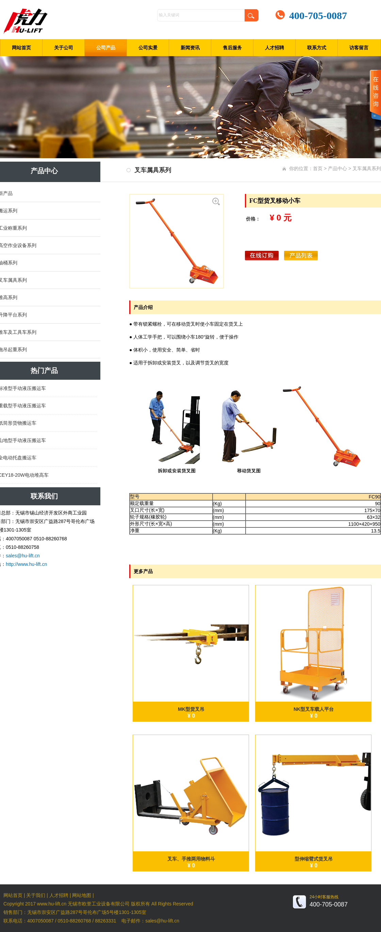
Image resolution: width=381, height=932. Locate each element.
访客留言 (358, 47)
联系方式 (316, 47)
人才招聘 (274, 47)
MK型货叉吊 (191, 709)
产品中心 (337, 168)
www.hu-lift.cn (51, 903)
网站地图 (81, 895)
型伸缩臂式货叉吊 (314, 859)
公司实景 (148, 47)
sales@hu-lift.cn (23, 555)
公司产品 (105, 47)
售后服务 (232, 47)
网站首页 (21, 47)
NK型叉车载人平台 (314, 709)
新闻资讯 (190, 47)
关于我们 (35, 895)
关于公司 (63, 47)
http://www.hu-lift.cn (26, 564)
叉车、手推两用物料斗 (191, 859)
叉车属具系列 (366, 168)
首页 (317, 168)
